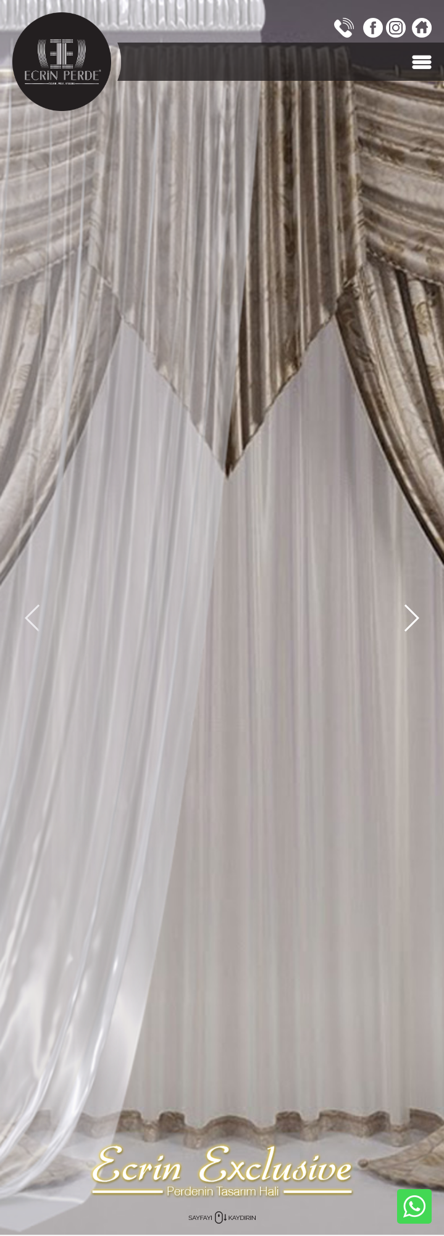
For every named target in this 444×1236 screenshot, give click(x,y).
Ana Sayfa (422, 27)
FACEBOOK (373, 27)
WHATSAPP (414, 1206)
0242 (344, 27)
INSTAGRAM (396, 27)
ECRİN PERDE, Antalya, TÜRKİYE (61, 61)
